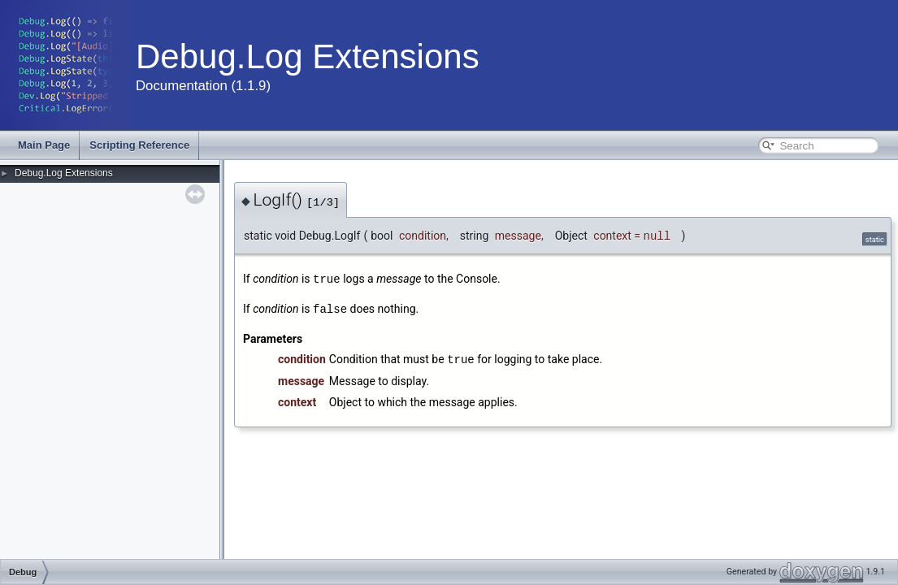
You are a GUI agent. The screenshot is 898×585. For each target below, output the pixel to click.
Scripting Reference (139, 145)
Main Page (44, 145)
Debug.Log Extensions (64, 173)
